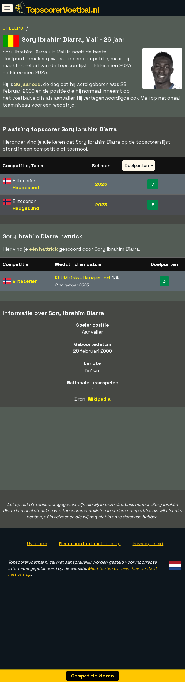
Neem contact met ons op (90, 563)
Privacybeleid (148, 563)
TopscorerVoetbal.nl (62, 9)
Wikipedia (99, 399)
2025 (101, 184)
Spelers (13, 28)
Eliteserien (25, 281)
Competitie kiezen (92, 676)
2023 (101, 205)
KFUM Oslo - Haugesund (82, 278)
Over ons (37, 563)
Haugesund (26, 187)
